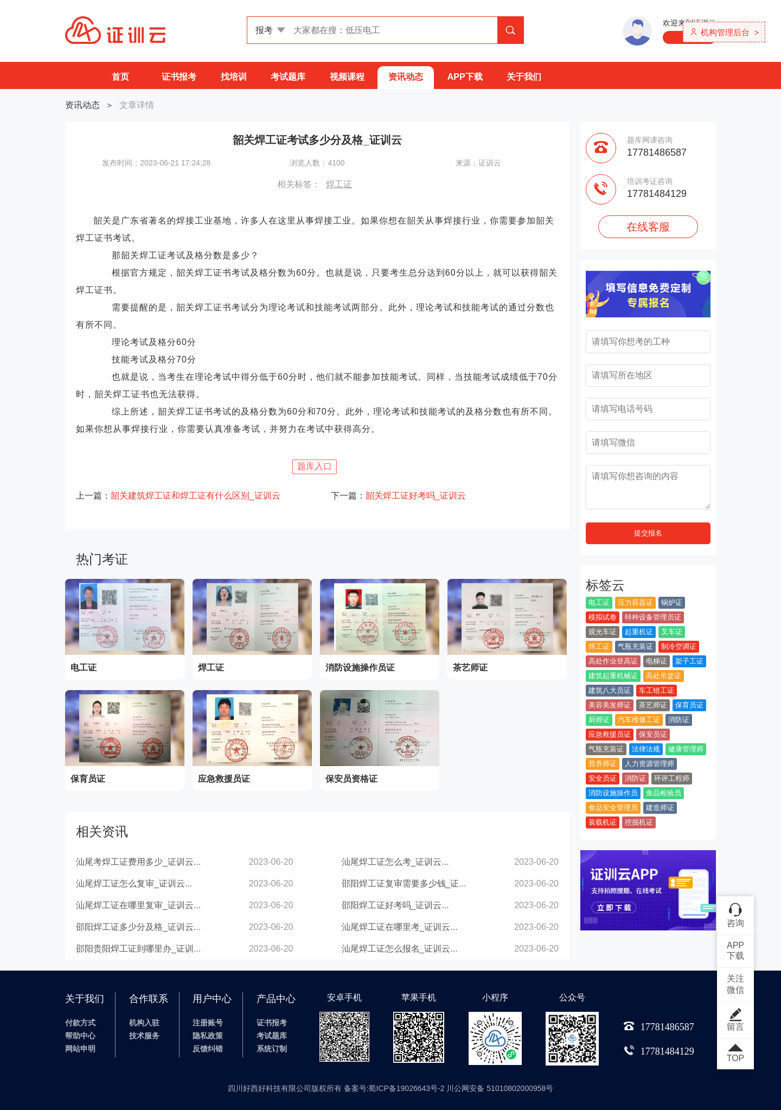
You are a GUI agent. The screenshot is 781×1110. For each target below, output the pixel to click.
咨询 (735, 915)
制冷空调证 (678, 646)
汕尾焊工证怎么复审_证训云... (134, 883)
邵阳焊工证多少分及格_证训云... (138, 927)
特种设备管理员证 (653, 617)
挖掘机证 (639, 822)
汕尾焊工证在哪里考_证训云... (400, 927)
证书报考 (179, 76)
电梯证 (656, 661)
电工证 (599, 602)
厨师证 (599, 720)
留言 (735, 1019)
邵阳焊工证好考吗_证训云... (395, 905)
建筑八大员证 (609, 690)
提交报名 (648, 533)
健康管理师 (685, 749)
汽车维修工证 (639, 720)
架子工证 (689, 661)
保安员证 (653, 734)
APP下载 (465, 76)
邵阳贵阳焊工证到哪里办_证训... (138, 948)
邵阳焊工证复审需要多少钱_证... (404, 883)
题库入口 (314, 466)
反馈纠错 (208, 1048)
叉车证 (671, 632)
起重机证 (639, 632)
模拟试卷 (602, 617)
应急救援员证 (609, 734)
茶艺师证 (653, 705)
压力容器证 (635, 602)
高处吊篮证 (663, 676)
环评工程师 (671, 778)
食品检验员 (663, 793)
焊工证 (339, 184)
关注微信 (735, 984)
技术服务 (144, 1035)
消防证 (678, 720)
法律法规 (646, 749)
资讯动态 (405, 76)
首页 (120, 76)
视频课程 (347, 76)
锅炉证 (671, 602)
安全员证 (602, 778)
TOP (735, 1053)
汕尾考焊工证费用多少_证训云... (138, 861)
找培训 (234, 76)
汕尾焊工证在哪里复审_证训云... (138, 905)
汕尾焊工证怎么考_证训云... (395, 861)
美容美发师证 (609, 705)
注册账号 (208, 1022)
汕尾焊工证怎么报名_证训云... (400, 948)
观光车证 (602, 632)
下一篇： (398, 495)
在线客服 (648, 227)
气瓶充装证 (635, 646)
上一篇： (178, 495)
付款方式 (80, 1022)
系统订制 (272, 1048)
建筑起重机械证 (613, 676)
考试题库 (288, 76)
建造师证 (660, 807)
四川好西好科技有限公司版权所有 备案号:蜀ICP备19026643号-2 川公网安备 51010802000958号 (391, 1088)
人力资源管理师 (649, 764)
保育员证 (689, 705)
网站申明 (80, 1048)
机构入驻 (144, 1022)
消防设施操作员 (613, 793)
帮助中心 (80, 1035)
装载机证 (602, 822)
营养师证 (602, 764)
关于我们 (524, 76)
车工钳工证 (656, 690)
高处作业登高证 (613, 661)
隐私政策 (208, 1035)
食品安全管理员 (613, 807)
